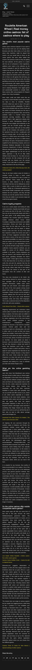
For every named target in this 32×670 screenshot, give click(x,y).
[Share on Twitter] (7, 658)
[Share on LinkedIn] (16, 658)
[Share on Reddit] (25, 658)
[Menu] (27, 6)
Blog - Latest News (8, 12)
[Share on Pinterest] (13, 658)
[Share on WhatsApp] (10, 658)
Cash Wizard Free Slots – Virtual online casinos (15, 306)
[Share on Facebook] (3, 658)
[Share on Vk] (22, 658)
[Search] (23, 6)
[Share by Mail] (28, 658)
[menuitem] (23, 6)
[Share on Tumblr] (19, 658)
